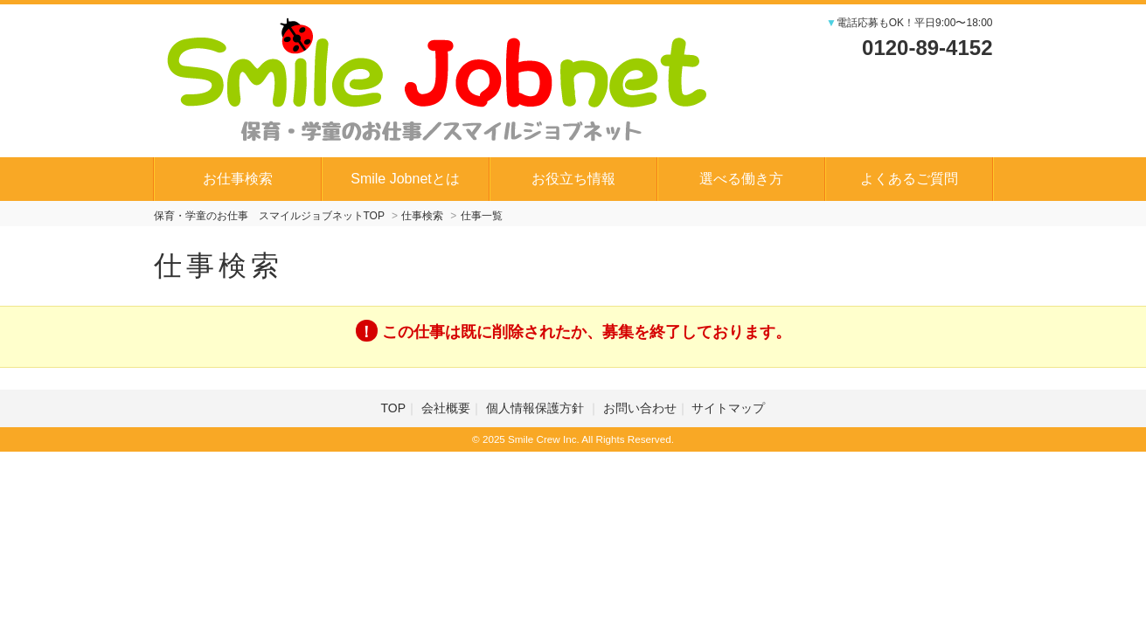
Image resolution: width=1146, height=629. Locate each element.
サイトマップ (728, 408)
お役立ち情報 (573, 178)
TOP (393, 408)
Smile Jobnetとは (405, 178)
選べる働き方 (741, 178)
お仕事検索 (238, 178)
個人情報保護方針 (536, 408)
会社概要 (445, 408)
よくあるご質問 (909, 178)
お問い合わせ (640, 408)
